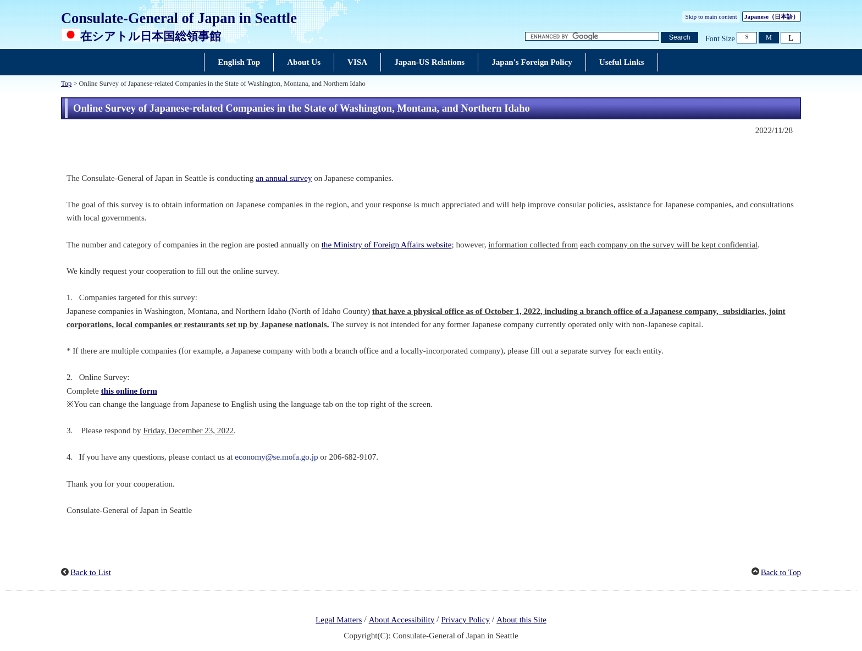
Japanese (771, 16)
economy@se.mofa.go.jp (276, 457)
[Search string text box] (592, 36)
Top (66, 83)
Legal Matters (339, 619)
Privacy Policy (465, 619)
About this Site (521, 619)
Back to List (90, 572)
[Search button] (679, 37)
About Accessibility (402, 619)
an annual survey (284, 178)
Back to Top (781, 572)
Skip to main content (711, 16)
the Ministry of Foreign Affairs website (387, 244)
